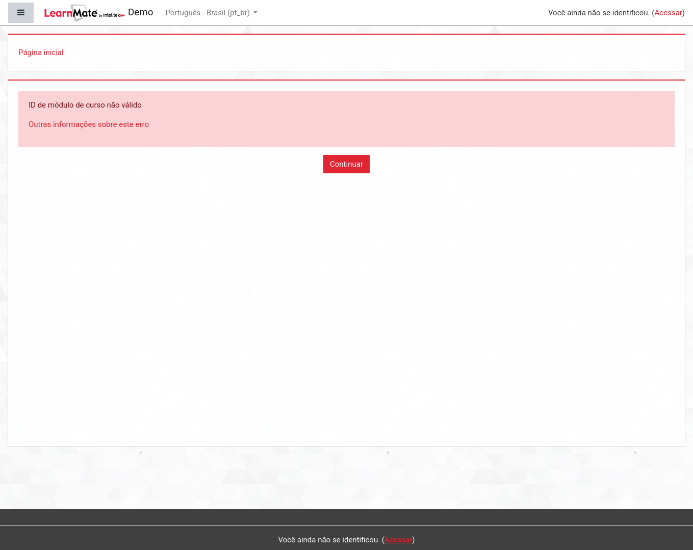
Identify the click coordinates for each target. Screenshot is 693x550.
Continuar (346, 164)
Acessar (668, 12)
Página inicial (41, 52)
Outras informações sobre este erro (89, 124)
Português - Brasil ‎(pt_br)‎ (208, 12)
